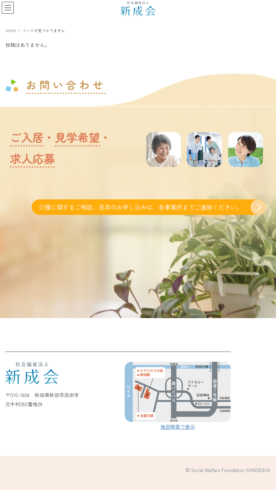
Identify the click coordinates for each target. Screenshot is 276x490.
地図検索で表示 (178, 426)
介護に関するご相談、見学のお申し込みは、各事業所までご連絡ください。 (140, 207)
